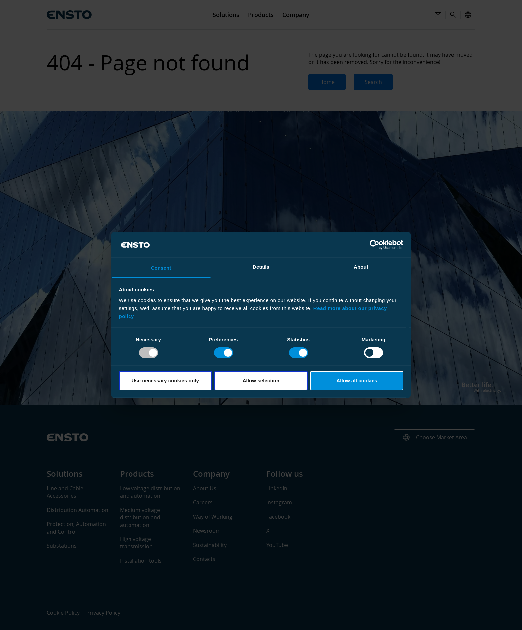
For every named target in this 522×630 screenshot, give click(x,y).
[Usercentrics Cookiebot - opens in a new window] (374, 245)
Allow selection (261, 380)
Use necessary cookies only (165, 380)
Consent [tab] (161, 268)
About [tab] (361, 267)
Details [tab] (261, 267)
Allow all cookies (356, 380)
